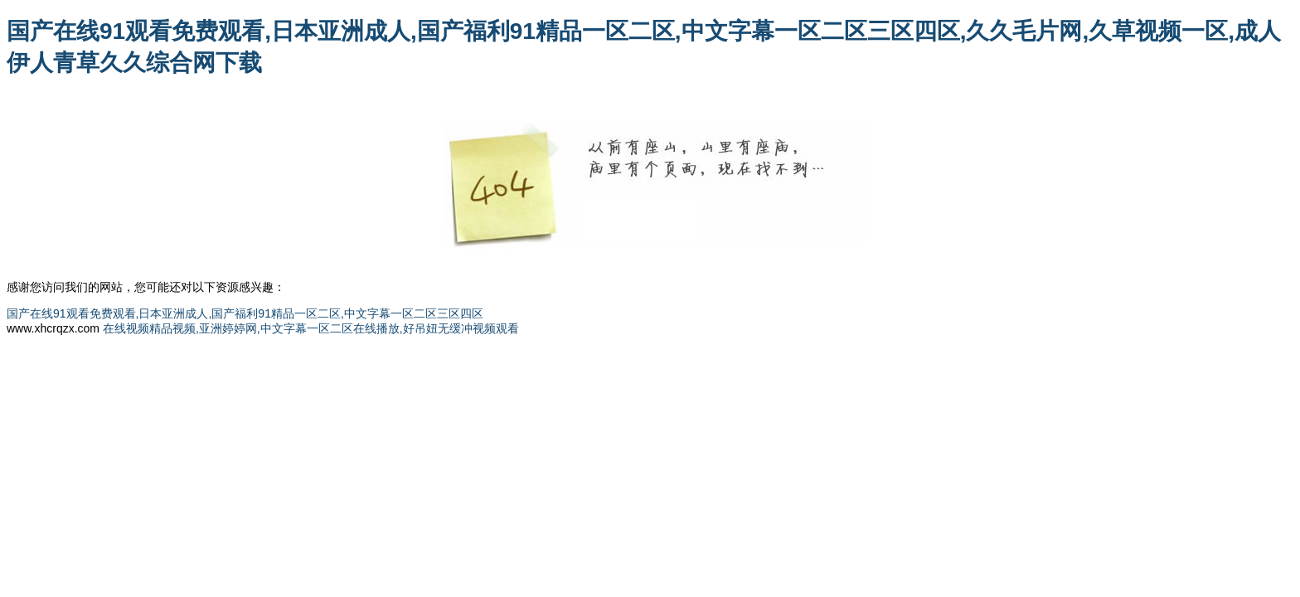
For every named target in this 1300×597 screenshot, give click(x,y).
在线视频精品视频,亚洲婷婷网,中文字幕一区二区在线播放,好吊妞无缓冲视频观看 (311, 328)
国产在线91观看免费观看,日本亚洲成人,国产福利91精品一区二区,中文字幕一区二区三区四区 (245, 313)
